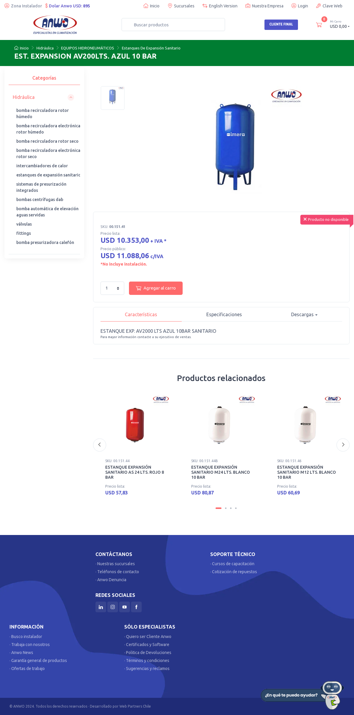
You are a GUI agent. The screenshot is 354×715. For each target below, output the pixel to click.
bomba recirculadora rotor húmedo (42, 113)
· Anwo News (21, 652)
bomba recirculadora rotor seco (47, 141)
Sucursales (181, 5)
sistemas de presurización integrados (41, 187)
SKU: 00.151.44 (117, 461)
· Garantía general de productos (38, 660)
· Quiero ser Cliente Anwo (147, 636)
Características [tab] (141, 314)
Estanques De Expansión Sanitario (151, 48)
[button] (43, 97)
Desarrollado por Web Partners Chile (120, 706)
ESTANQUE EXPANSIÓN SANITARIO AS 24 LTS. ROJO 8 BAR (134, 472)
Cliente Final (281, 24)
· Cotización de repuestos (233, 571)
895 (86, 6)
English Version (219, 5)
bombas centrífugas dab (39, 199)
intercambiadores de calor (42, 165)
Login (299, 5)
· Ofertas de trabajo (27, 668)
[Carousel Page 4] (236, 508)
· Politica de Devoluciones (147, 652)
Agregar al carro (156, 288)
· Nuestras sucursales (115, 563)
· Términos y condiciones (146, 660)
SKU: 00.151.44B (204, 461)
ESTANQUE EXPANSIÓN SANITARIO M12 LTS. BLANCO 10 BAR (306, 472)
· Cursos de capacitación (232, 563)
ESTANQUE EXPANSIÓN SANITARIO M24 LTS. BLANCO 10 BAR (220, 472)
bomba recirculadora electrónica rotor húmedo (48, 128)
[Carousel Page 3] (231, 508)
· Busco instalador (25, 636)
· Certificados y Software (146, 644)
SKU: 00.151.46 (289, 461)
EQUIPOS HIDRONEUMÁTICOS (87, 48)
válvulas (24, 224)
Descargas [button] (302, 314)
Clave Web (329, 5)
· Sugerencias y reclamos (147, 668)
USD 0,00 (340, 24)
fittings (23, 233)
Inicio (151, 5)
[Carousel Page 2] (226, 508)
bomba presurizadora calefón (45, 242)
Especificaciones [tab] (224, 314)
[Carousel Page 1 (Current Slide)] (218, 508)
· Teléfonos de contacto (117, 571)
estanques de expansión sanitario (48, 175)
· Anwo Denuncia (110, 579)
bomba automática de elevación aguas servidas (47, 211)
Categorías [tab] (44, 78)
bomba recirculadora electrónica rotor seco (48, 153)
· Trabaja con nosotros (29, 644)
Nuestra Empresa (264, 5)
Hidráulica (45, 48)
